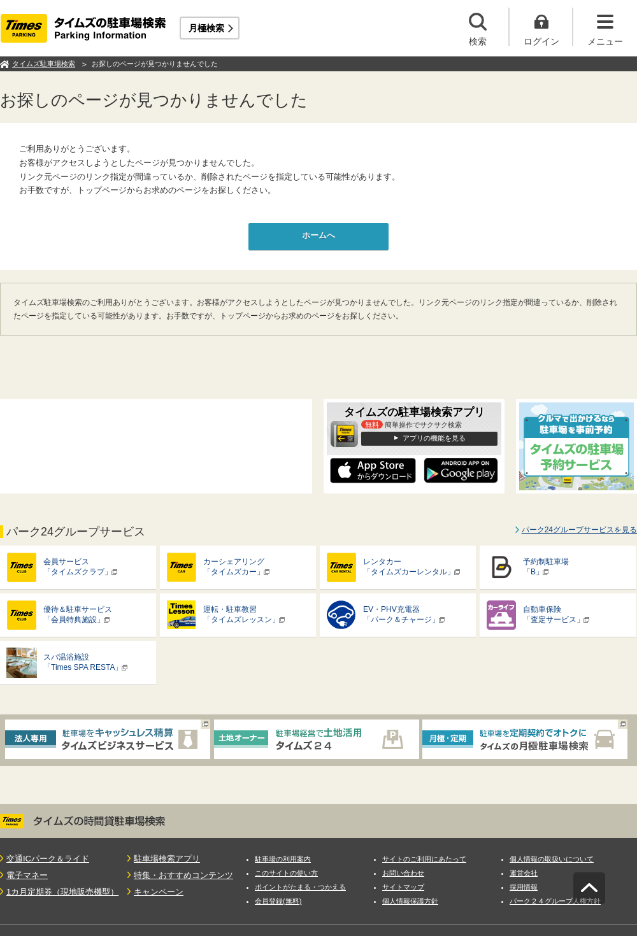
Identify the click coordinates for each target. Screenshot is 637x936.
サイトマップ (403, 887)
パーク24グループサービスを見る (579, 529)
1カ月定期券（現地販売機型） (62, 892)
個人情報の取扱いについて (552, 859)
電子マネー (27, 875)
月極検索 (206, 28)
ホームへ (318, 235)
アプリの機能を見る (434, 438)
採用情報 (524, 887)
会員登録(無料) (278, 901)
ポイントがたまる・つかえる (300, 887)
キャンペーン (158, 892)
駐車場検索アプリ (167, 858)
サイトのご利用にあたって (424, 859)
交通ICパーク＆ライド (47, 858)
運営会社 (524, 873)
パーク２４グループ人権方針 (555, 901)
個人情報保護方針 (410, 901)
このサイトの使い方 (286, 873)
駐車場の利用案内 (283, 859)
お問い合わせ (403, 873)
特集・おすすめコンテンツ (183, 875)
